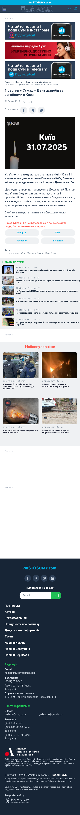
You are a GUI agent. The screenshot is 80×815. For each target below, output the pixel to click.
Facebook (22, 240)
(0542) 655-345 (13, 681)
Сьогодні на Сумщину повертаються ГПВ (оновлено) (20, 431)
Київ (47, 253)
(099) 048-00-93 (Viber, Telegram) (18, 729)
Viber (58, 232)
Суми (53, 253)
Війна (23, 253)
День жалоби (12, 253)
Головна (8, 82)
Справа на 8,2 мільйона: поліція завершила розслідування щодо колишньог (18, 386)
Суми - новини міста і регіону (39, 82)
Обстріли (31, 253)
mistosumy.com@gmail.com (20, 672)
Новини (18, 82)
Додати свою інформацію (22, 630)
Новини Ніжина (15, 642)
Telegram (22, 232)
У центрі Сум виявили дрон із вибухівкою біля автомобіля (56, 431)
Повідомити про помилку (22, 624)
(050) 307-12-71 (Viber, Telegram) (18, 687)
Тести (9, 636)
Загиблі (40, 253)
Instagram (58, 240)
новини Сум (59, 775)
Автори (10, 611)
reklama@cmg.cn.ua (15, 714)
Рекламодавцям (16, 618)
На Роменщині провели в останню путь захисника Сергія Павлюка (47, 313)
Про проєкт (12, 605)
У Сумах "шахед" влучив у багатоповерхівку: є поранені (55, 385)
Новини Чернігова (17, 655)
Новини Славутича (17, 648)
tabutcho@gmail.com (51, 714)
